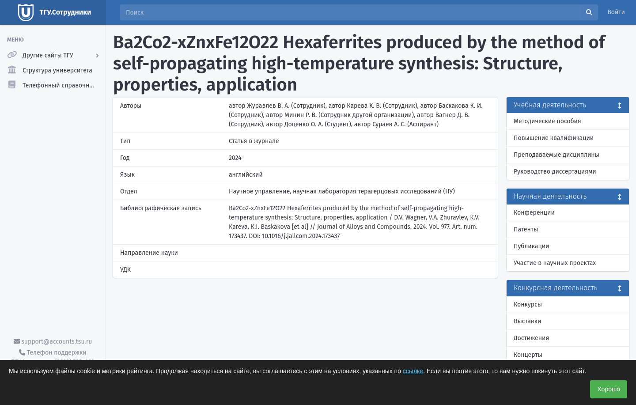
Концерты (528, 355)
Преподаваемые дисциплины (556, 155)
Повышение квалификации (554, 138)
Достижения (531, 338)
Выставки (527, 321)
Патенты (526, 229)
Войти (616, 12)
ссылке (413, 371)
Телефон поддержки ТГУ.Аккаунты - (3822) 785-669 (52, 357)
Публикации (531, 246)
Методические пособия (547, 121)
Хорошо (608, 389)
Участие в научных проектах (555, 263)
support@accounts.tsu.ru (53, 341)
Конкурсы (528, 304)
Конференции (534, 212)
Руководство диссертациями (555, 171)
